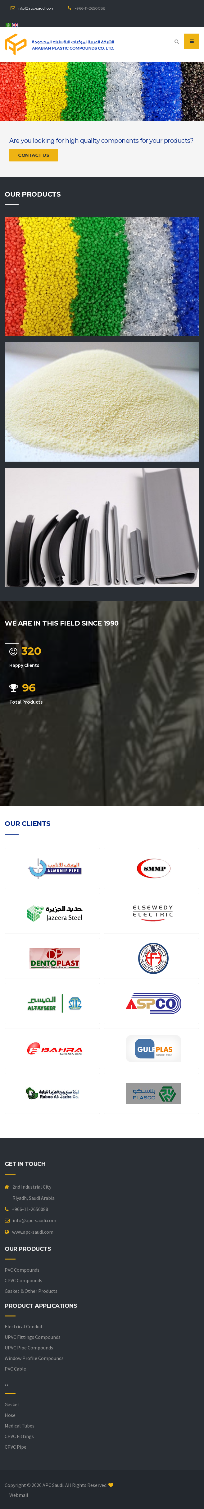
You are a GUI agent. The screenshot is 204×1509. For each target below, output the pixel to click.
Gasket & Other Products (31, 1291)
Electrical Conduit (24, 1326)
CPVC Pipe (15, 1447)
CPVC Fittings (19, 1436)
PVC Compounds (22, 1270)
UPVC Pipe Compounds (29, 1347)
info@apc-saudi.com (36, 8)
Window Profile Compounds (34, 1358)
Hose (10, 1415)
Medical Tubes (19, 1426)
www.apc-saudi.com (32, 1232)
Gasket (12, 1404)
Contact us (33, 155)
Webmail (18, 1495)
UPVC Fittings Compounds (33, 1337)
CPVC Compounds (23, 1280)
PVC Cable (15, 1369)
